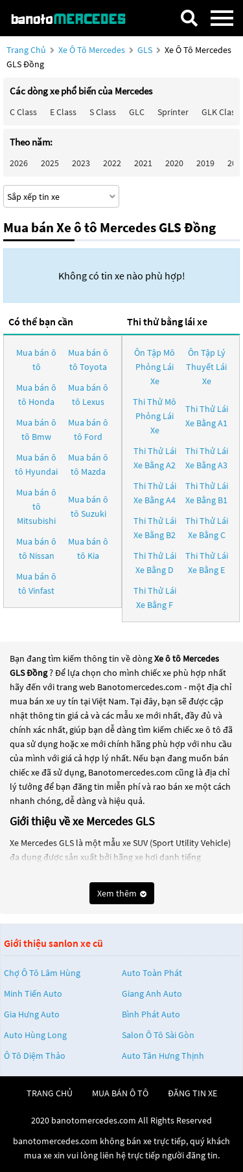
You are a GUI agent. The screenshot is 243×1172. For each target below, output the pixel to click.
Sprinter (173, 112)
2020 (174, 163)
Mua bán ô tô (36, 360)
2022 (112, 163)
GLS (145, 50)
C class (23, 112)
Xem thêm (121, 893)
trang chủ (50, 1093)
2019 (205, 163)
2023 (81, 163)
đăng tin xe (192, 1093)
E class (63, 112)
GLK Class (220, 112)
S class (102, 112)
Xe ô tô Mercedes (91, 50)
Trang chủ (26, 50)
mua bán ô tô (120, 1093)
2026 (19, 163)
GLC (137, 112)
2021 (143, 163)
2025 (50, 163)
